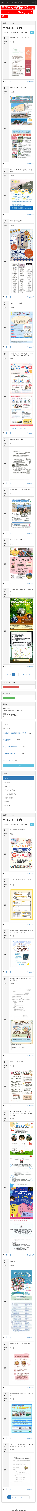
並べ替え (14, 32)
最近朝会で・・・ (9, 740)
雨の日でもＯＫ (8, 760)
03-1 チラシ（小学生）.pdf (18, 428)
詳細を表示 (30, 81)
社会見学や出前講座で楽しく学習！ (15, 733)
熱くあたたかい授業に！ (11, 746)
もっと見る (18, 766)
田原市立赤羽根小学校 (13, 2)
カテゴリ (24, 32)
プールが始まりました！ (11, 753)
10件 (6, 32)
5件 (6, 724)
